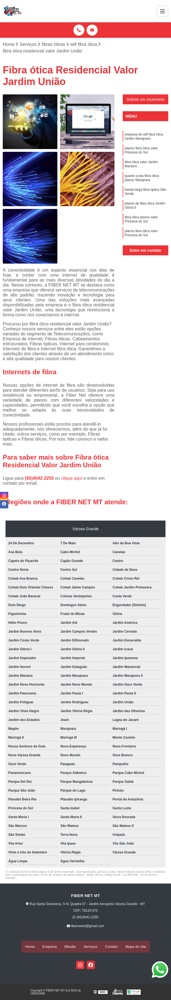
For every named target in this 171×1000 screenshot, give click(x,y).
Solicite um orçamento (145, 100)
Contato (111, 947)
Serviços (90, 947)
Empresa (49, 947)
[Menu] (162, 11)
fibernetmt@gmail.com (85, 927)
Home (30, 947)
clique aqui (71, 478)
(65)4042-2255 (40, 478)
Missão (70, 947)
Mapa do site (135, 947)
